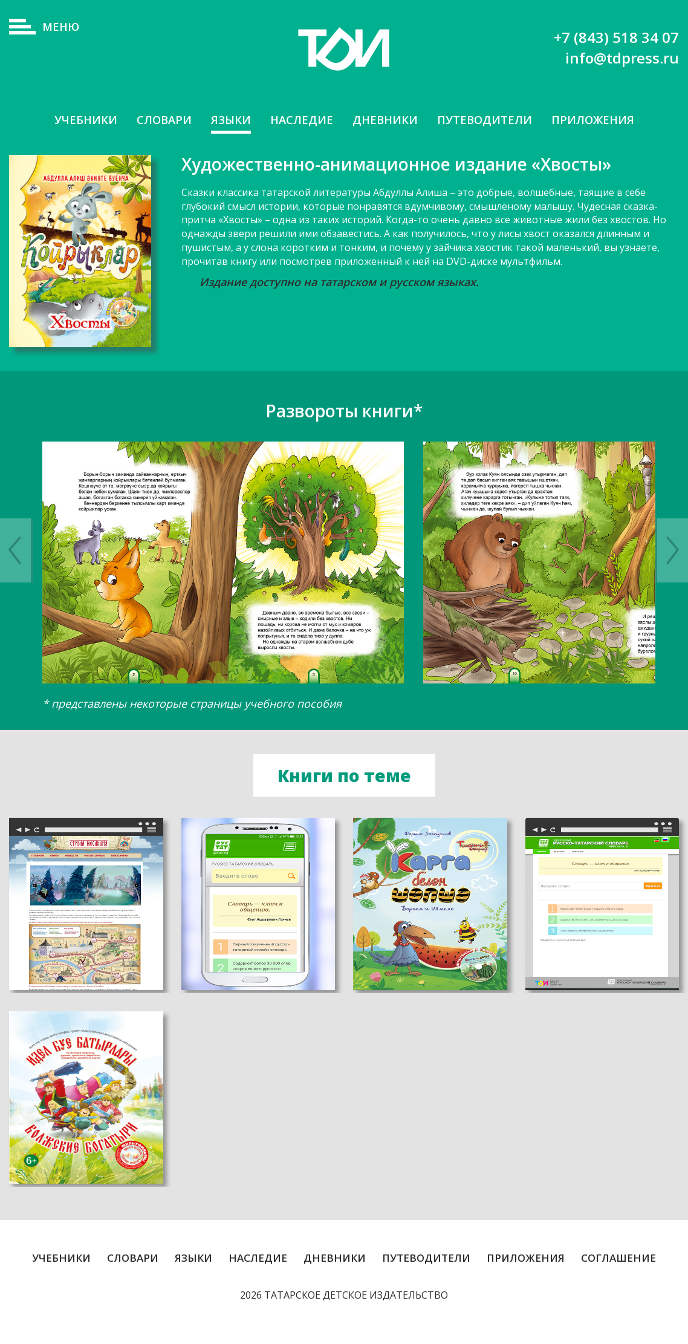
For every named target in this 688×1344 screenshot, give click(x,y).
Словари (154, 120)
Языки (224, 120)
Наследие (298, 120)
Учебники (72, 120)
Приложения (605, 120)
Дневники (386, 120)
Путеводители (491, 120)
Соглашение (618, 1276)
